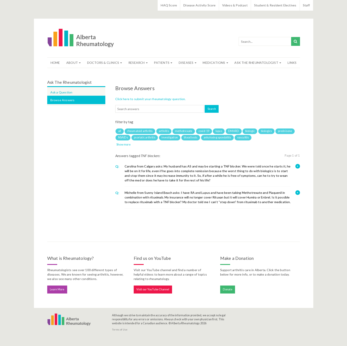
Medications (215, 62)
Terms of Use (119, 329)
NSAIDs (123, 137)
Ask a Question (61, 92)
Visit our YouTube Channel (152, 289)
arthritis (164, 131)
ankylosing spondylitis (217, 137)
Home (55, 62)
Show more (123, 144)
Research (138, 62)
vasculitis (243, 137)
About (73, 62)
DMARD (233, 131)
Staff (306, 5)
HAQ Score (169, 5)
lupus (219, 131)
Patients (163, 62)
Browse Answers (62, 100)
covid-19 (204, 131)
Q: (117, 166)
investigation (169, 137)
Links (292, 62)
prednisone (285, 131)
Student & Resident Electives (275, 5)
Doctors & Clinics (104, 62)
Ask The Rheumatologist (257, 62)
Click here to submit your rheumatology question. (150, 99)
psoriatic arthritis (144, 137)
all (119, 131)
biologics (266, 131)
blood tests (190, 137)
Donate (227, 289)
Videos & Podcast (235, 5)
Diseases (187, 62)
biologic (250, 131)
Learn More (57, 289)
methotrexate (183, 131)
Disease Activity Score (199, 5)
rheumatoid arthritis (140, 131)
